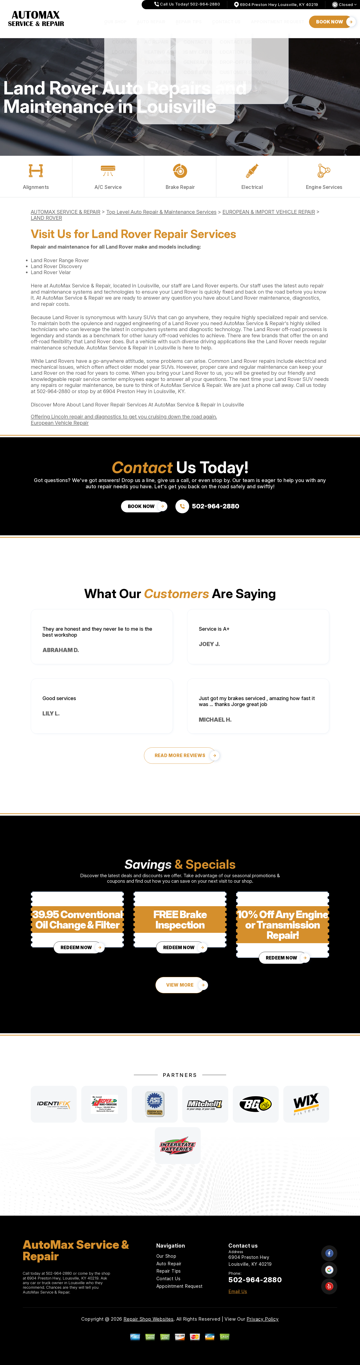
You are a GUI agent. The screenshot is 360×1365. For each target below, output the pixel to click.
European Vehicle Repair (60, 423)
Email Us (237, 1291)
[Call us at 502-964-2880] (207, 506)
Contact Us (226, 21)
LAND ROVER (46, 218)
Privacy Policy (262, 1319)
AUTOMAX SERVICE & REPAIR (65, 212)
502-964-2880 (53, 391)
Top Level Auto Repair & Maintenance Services (161, 212)
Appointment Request (277, 21)
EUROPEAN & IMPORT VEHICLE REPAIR (268, 212)
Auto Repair (151, 21)
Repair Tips (189, 21)
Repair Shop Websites (149, 1319)
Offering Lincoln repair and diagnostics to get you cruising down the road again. (124, 417)
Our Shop (115, 21)
